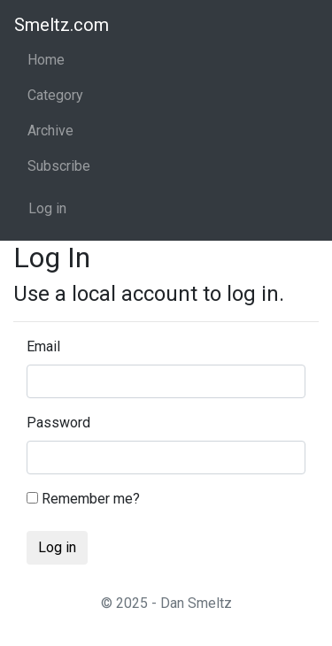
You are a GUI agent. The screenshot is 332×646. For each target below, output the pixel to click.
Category (55, 95)
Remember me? (83, 498)
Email (43, 346)
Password (58, 422)
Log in (47, 208)
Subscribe (58, 166)
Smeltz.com (61, 24)
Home (46, 59)
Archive (50, 130)
